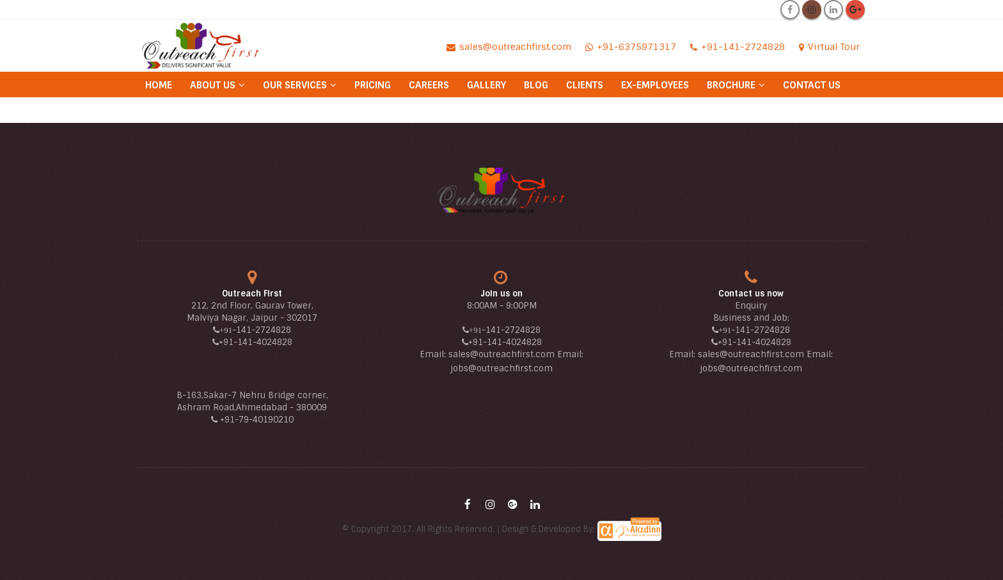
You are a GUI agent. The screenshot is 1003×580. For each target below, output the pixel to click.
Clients (584, 85)
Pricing (372, 85)
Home (158, 85)
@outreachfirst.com (510, 368)
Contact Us (812, 85)
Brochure (731, 85)
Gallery (486, 85)
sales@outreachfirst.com (501, 354)
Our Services (295, 85)
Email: (434, 354)
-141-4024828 (262, 342)
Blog (536, 85)
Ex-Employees (655, 85)
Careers (429, 85)
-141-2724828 (261, 330)
